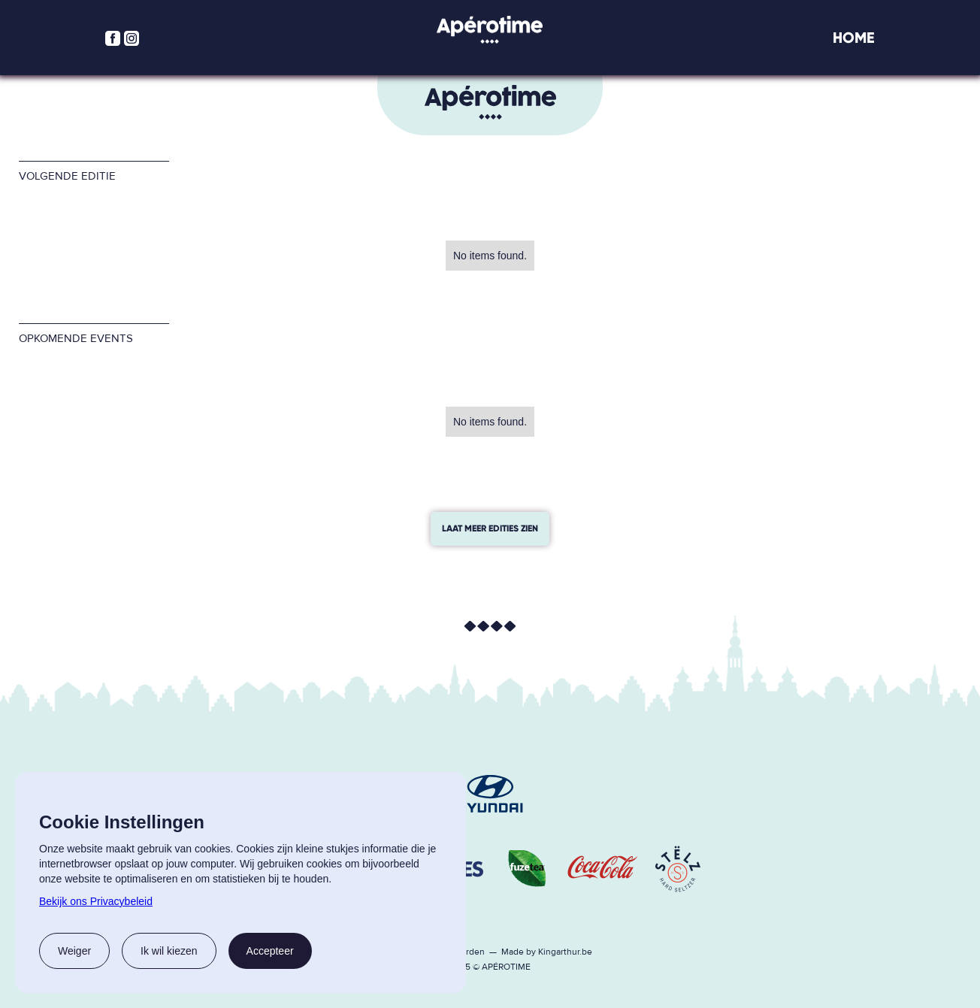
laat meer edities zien (490, 528)
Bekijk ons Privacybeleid (96, 901)
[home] (490, 30)
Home (854, 37)
